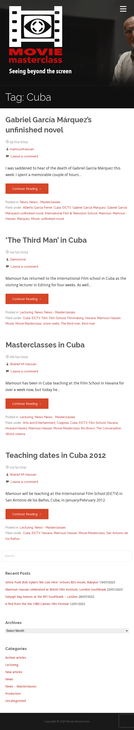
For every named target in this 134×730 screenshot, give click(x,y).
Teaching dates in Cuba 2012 (56, 455)
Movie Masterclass (28, 323)
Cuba (57, 207)
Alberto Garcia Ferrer (37, 207)
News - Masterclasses (44, 202)
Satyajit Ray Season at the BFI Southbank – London (41, 597)
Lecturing (26, 312)
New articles (13, 672)
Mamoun (105, 213)
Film (45, 318)
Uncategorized (15, 701)
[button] (123, 9)
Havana (90, 318)
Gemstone (18, 259)
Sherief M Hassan (23, 364)
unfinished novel (52, 218)
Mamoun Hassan (109, 318)
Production (13, 693)
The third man (70, 323)
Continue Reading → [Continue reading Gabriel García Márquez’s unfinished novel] (27, 188)
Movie (35, 218)
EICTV (66, 207)
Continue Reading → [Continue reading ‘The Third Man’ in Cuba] (27, 299)
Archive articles (15, 658)
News (24, 202)
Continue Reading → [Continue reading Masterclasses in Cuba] (27, 403)
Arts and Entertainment (39, 422)
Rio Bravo (88, 428)
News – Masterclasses (20, 686)
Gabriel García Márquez (89, 207)
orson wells (51, 323)
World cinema (15, 434)
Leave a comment (24, 156)
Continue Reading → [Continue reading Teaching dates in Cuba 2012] (27, 514)
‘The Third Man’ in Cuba (46, 240)
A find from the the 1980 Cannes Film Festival (37, 604)
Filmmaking (75, 318)
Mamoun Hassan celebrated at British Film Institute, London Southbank (55, 589)
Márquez (23, 218)
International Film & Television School (71, 213)
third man (88, 323)
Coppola (63, 422)
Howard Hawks (16, 428)
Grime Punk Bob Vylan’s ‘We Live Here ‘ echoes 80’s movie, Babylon (51, 582)
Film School (57, 318)
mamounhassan (22, 149)
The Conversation (108, 428)
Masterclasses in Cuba (45, 345)
